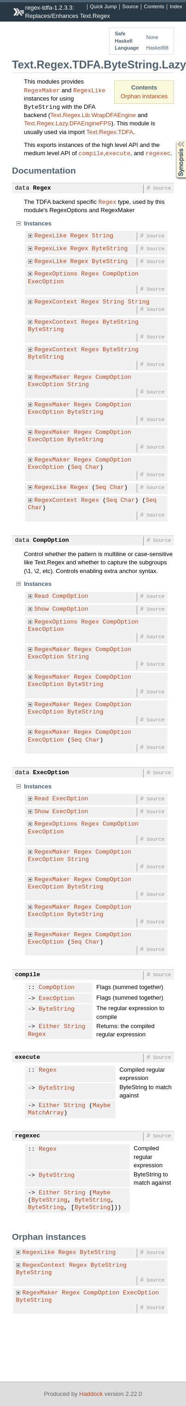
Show (42, 609)
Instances (38, 223)
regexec (158, 153)
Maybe (101, 1106)
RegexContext (56, 302)
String (102, 236)
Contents (154, 7)
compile (91, 153)
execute (118, 153)
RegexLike (89, 90)
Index (176, 7)
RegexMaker (42, 90)
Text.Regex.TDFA (110, 132)
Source (130, 7)
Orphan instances (144, 96)
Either (49, 1027)
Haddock (91, 1393)
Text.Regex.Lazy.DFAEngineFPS (67, 123)
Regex (42, 188)
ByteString (110, 249)
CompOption (121, 274)
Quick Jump (103, 7)
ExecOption (46, 282)
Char (92, 467)
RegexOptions (56, 274)
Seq (76, 467)
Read (42, 596)
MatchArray (46, 1113)
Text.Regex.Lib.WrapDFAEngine (93, 115)
